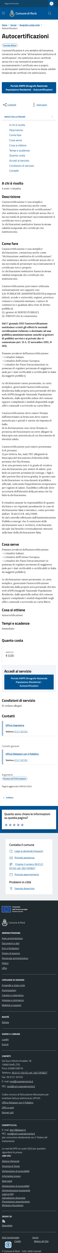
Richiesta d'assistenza (12, 1205)
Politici (5, 963)
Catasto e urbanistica (13, 995)
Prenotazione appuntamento (16, 1201)
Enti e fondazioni (10, 948)
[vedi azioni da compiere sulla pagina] (39, 104)
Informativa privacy (11, 1176)
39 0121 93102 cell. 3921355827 (29, 1072)
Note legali (7, 1181)
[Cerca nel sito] (48, 13)
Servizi (13, 25)
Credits (17, 1241)
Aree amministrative (12, 938)
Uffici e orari (8, 1107)
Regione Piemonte (12, 3)
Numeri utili (8, 1112)
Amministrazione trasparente (16, 1190)
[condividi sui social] (9, 104)
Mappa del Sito (41, 1241)
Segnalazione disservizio (13, 1198)
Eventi (5, 1044)
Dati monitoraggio (10, 1237)
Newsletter (7, 1225)
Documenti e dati (10, 943)
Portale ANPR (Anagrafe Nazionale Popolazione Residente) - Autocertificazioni (29, 87)
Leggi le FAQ (7, 1194)
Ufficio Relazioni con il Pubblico (22, 754)
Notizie (5, 1022)
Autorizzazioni (9, 990)
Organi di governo (11, 953)
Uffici (4, 968)
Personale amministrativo (15, 958)
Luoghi (5, 1039)
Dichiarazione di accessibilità (15, 1171)
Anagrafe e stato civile (29, 25)
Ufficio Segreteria (15, 725)
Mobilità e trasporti (11, 1005)
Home (4, 25)
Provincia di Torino (11, 1166)
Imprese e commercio (13, 1000)
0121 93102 (21, 731)
